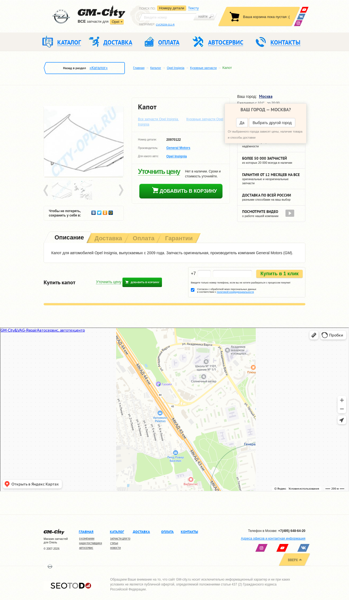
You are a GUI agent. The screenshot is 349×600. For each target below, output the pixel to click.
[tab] (68, 238)
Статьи (114, 543)
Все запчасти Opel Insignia (158, 119)
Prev (46, 190)
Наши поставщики (90, 543)
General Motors (178, 148)
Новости (115, 547)
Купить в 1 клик (279, 273)
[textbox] (167, 17)
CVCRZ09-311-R (165, 24)
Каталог (155, 67)
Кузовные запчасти (203, 67)
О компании (86, 538)
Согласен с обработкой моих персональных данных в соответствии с (226, 290)
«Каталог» (98, 68)
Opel (115, 22)
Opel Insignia (175, 67)
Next (121, 190)
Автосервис (86, 547)
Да (242, 123)
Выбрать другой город (271, 123)
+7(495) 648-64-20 (291, 531)
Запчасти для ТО (120, 538)
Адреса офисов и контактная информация (273, 538)
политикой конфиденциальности (235, 292)
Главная (139, 67)
